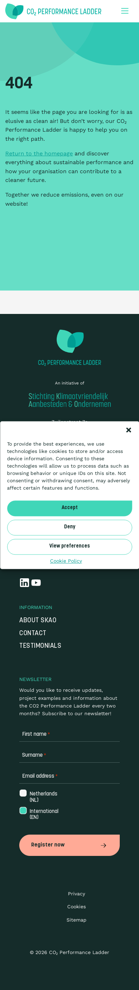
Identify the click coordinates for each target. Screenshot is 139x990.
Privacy (76, 893)
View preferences (69, 546)
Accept (70, 508)
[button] (128, 429)
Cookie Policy (66, 561)
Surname (34, 755)
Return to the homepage (39, 153)
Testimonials (40, 646)
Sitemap (76, 920)
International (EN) (43, 814)
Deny (69, 527)
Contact (33, 633)
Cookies (76, 906)
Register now (69, 845)
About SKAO (37, 620)
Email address (40, 776)
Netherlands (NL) (43, 797)
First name (36, 735)
